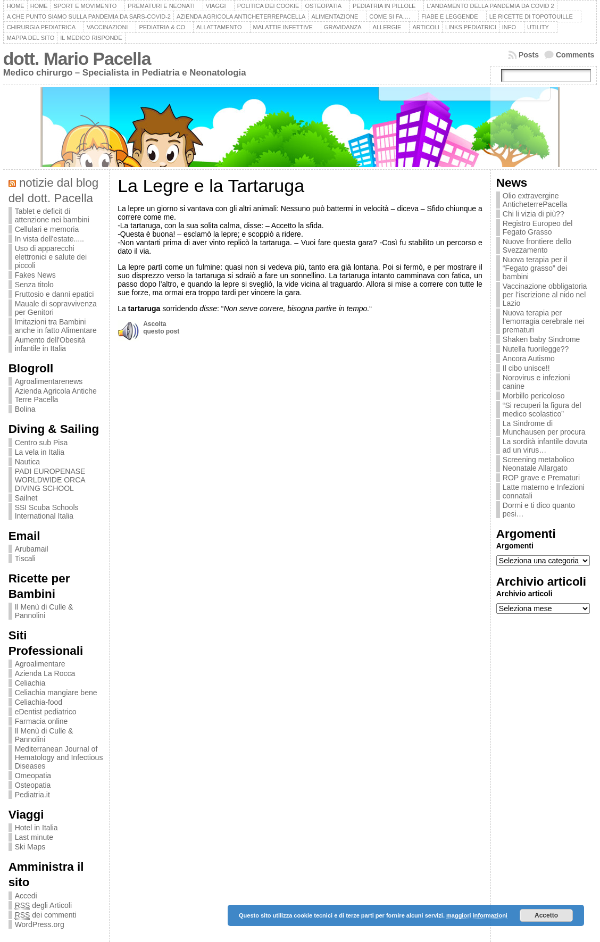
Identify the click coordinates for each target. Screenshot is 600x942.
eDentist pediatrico (46, 711)
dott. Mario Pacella (77, 59)
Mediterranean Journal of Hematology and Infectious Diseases (59, 757)
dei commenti (46, 915)
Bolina (25, 409)
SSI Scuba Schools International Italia (47, 511)
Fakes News (35, 275)
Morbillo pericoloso (534, 395)
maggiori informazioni (476, 915)
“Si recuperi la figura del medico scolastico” (542, 409)
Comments (575, 55)
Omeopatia (33, 775)
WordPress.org (39, 924)
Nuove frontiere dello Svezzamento (537, 245)
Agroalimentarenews (49, 381)
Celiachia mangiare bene (56, 692)
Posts (529, 55)
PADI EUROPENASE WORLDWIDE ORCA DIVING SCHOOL (50, 480)
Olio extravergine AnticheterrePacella (535, 200)
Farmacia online (41, 721)
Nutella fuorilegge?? (536, 349)
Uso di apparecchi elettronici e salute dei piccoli (51, 257)
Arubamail (31, 549)
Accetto (546, 915)
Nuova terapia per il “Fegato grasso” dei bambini (535, 268)
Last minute (34, 837)
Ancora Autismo (529, 358)
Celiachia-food (39, 702)
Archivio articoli (524, 593)
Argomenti (515, 545)
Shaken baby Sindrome (541, 339)
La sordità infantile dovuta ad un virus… (545, 445)
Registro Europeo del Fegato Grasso (538, 227)
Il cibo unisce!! (526, 368)
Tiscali (25, 558)
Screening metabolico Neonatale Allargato (538, 463)
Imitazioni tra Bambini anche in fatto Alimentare (56, 326)
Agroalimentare (40, 664)
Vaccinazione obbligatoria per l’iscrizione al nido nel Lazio (545, 294)
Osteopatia (33, 785)
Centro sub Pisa (41, 442)
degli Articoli (43, 905)
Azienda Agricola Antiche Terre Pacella (56, 395)
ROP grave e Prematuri (541, 477)
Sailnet (26, 498)
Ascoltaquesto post (161, 327)
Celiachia (30, 683)
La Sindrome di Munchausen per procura (544, 427)
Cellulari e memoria (47, 229)
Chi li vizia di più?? (533, 214)
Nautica (27, 461)
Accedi (26, 895)
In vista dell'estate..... (49, 239)
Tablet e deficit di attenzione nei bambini (52, 215)
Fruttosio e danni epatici (54, 294)
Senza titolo (34, 284)
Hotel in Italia (36, 827)
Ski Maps (30, 847)
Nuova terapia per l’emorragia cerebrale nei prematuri (544, 321)
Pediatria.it (32, 794)
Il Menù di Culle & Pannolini (44, 611)
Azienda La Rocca (45, 673)
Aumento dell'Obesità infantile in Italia (50, 344)
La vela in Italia (39, 452)
